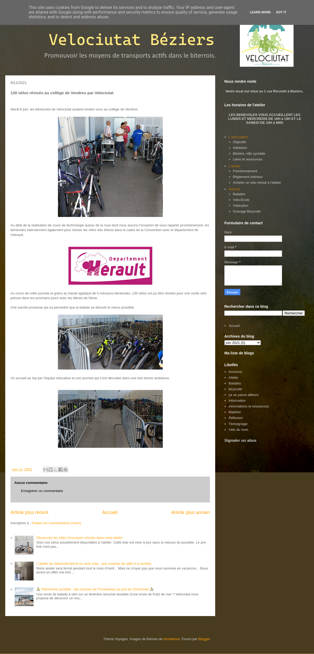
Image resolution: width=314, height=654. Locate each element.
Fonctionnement (245, 171)
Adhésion (240, 148)
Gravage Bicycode (247, 211)
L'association (238, 137)
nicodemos (172, 639)
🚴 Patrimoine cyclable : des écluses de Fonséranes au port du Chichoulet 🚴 (95, 589)
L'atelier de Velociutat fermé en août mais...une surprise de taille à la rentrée (93, 564)
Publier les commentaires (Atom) (56, 523)
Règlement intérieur (248, 177)
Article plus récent (29, 512)
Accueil (110, 512)
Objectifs (239, 142)
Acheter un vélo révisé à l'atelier (257, 183)
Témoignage (238, 424)
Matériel (235, 412)
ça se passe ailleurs (243, 395)
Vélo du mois (238, 430)
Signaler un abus (240, 440)
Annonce (235, 372)
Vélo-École (241, 200)
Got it (281, 12)
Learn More (260, 12)
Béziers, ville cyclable (249, 153)
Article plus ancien (190, 512)
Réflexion (236, 418)
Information (237, 401)
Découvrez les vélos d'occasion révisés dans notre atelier (79, 538)
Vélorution (240, 206)
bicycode (235, 389)
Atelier (233, 377)
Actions (234, 189)
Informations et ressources (249, 406)
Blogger (204, 639)
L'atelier (234, 166)
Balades (239, 194)
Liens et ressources (248, 159)
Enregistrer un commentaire (42, 491)
